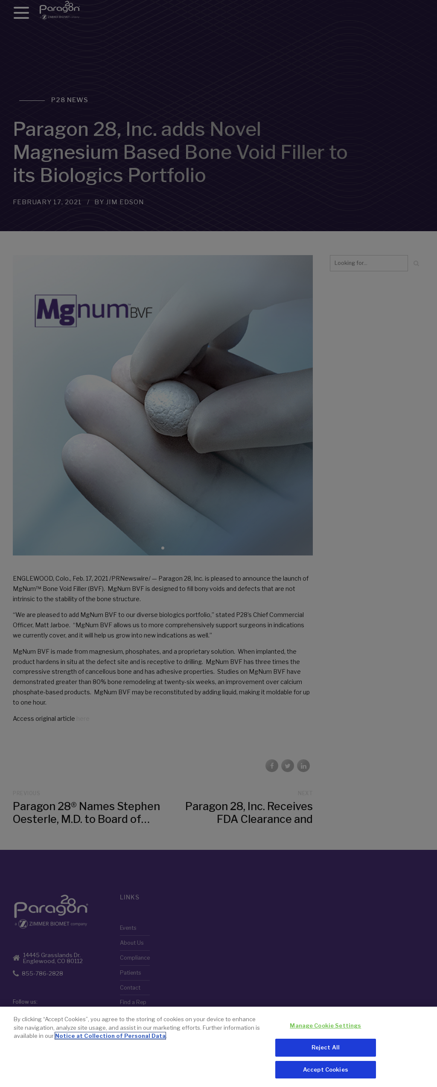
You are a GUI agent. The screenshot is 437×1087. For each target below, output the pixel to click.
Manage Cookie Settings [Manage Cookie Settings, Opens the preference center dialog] (325, 1027)
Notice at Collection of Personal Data (110, 1037)
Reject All (326, 1049)
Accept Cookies (325, 1071)
